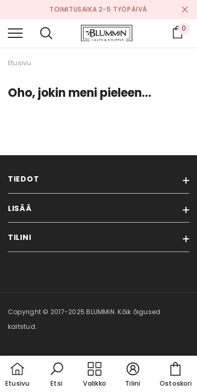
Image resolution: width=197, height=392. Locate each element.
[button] (57, 375)
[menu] (15, 32)
